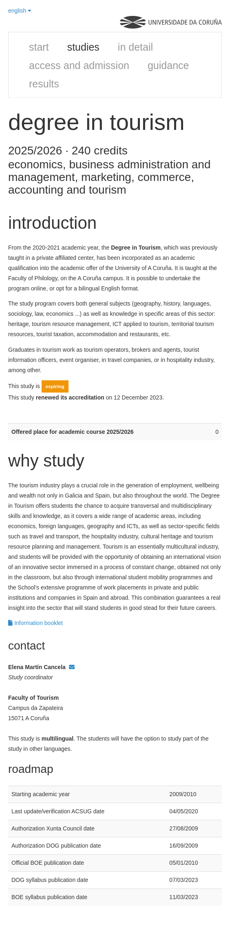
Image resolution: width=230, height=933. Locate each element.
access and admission (79, 65)
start (39, 47)
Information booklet (35, 623)
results (44, 83)
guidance (168, 65)
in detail (135, 47)
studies (83, 47)
